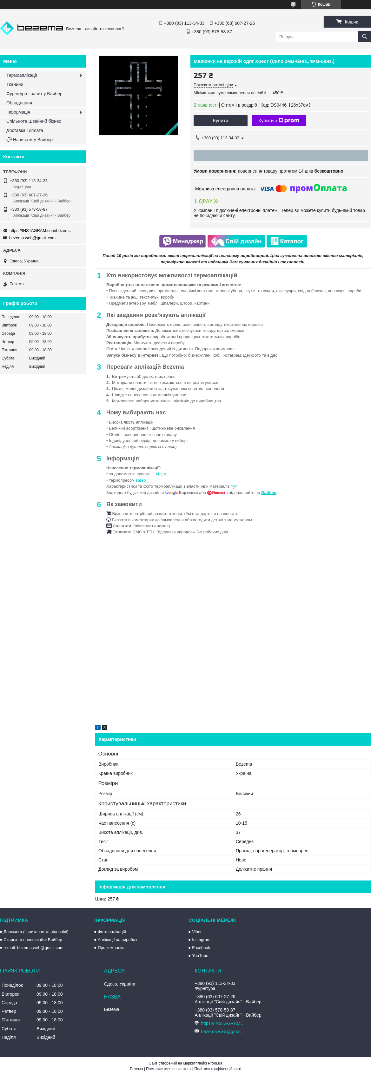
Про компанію (111, 947)
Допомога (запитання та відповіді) (36, 931)
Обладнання (19, 102)
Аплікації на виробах (117, 939)
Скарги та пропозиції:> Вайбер (32, 939)
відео (161, 474)
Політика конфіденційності (217, 1069)
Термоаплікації (21, 75)
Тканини (14, 84)
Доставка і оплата (24, 130)
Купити (220, 120)
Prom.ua (215, 1063)
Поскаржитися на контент (168, 1069)
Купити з (278, 120)
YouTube (200, 955)
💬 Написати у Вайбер (29, 139)
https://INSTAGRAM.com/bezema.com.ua (41, 230)
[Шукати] (364, 36)
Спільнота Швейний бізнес (33, 121)
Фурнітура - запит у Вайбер (34, 93)
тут (234, 486)
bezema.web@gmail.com (32, 237)
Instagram (201, 939)
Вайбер (268, 492)
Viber (197, 931)
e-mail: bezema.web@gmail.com (33, 947)
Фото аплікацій (112, 931)
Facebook (201, 947)
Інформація (18, 112)
